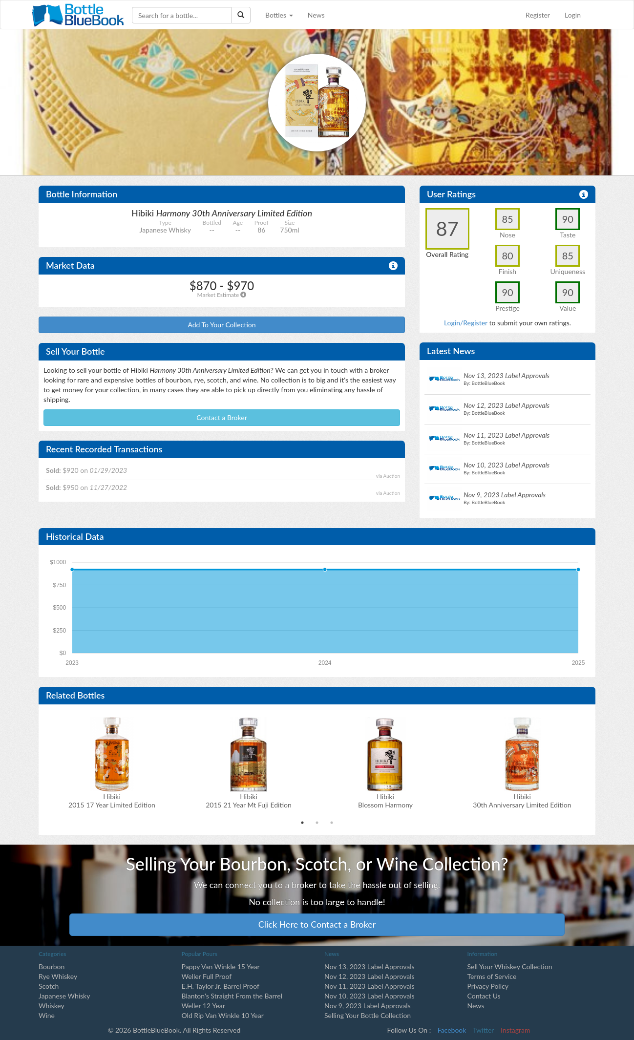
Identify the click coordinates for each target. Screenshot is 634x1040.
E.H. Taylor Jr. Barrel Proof (220, 986)
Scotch (49, 986)
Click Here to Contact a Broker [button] (317, 924)
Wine (47, 1015)
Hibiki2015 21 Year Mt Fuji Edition (249, 800)
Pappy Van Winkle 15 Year (221, 966)
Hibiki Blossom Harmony (385, 800)
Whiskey (51, 1005)
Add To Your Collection (221, 324)
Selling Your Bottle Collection (367, 1015)
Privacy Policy (487, 986)
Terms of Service (492, 976)
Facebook (452, 1030)
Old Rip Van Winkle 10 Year (223, 1015)
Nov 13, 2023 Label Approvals (369, 966)
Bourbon (51, 966)
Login (573, 15)
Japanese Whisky (64, 996)
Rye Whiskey (58, 976)
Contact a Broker (221, 417)
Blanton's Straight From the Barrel (232, 996)
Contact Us (484, 996)
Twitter (483, 1030)
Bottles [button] (279, 15)
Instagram (515, 1030)
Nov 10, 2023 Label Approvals (369, 996)
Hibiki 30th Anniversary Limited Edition (522, 800)
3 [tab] (332, 823)
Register (538, 15)
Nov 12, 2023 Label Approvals (369, 976)
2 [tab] (317, 823)
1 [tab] (302, 823)
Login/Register (465, 322)
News (316, 15)
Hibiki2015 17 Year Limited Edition (111, 800)
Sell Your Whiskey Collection (509, 966)
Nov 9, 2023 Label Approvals (367, 1005)
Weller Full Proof (207, 976)
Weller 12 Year (203, 1005)
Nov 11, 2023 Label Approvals (369, 986)
